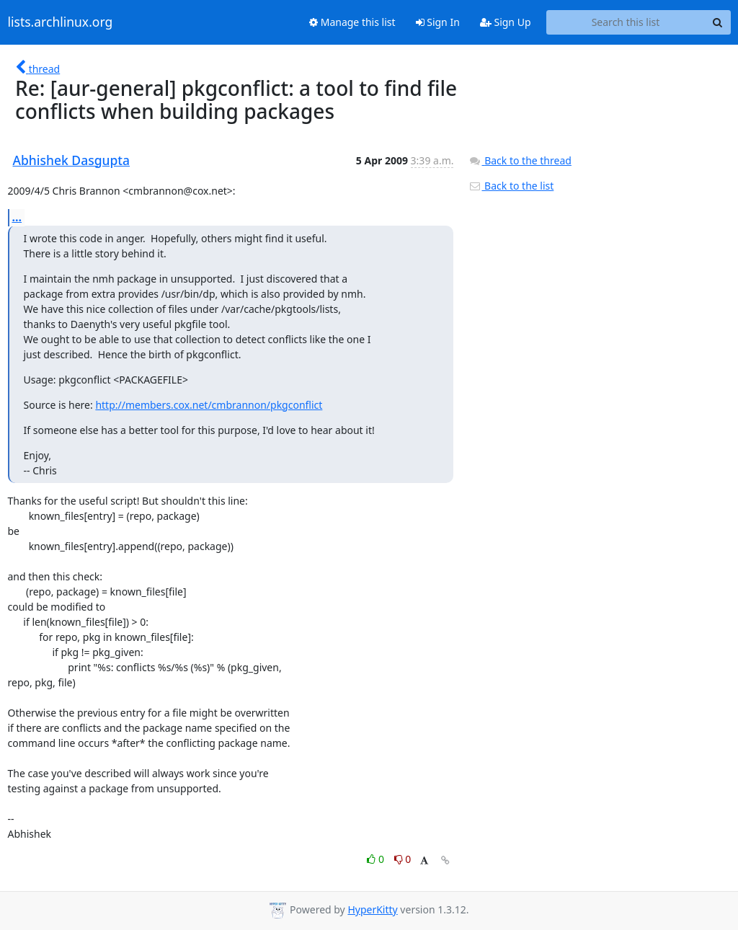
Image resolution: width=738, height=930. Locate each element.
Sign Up (505, 22)
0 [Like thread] (376, 859)
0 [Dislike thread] (403, 859)
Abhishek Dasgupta (71, 160)
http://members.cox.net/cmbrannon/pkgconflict (208, 405)
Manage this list (352, 22)
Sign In (438, 22)
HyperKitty (372, 909)
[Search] (718, 22)
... (17, 217)
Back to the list (511, 185)
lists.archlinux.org (60, 22)
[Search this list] (626, 22)
